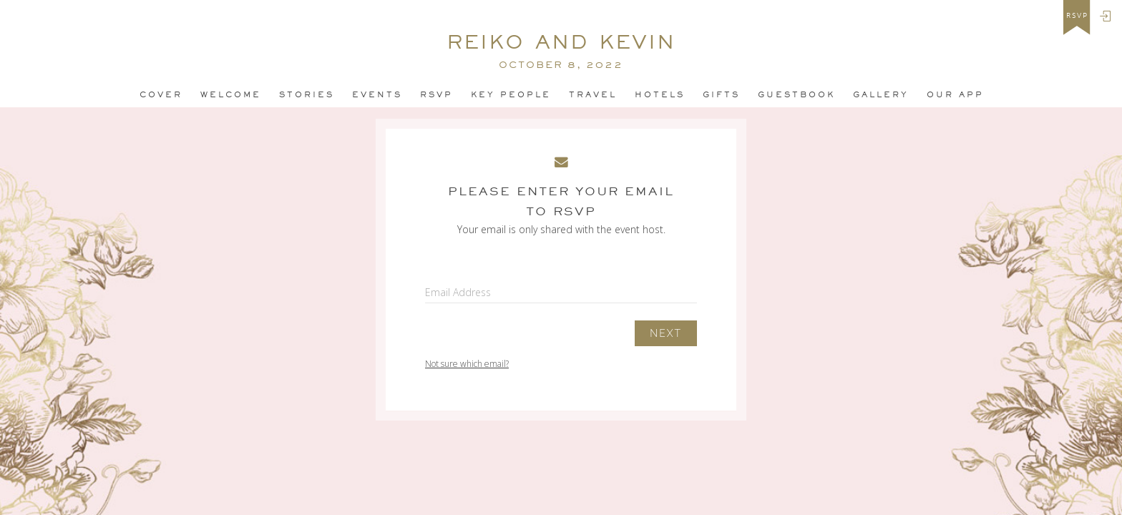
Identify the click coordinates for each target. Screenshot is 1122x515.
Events (377, 94)
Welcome (230, 94)
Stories (306, 94)
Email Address (458, 292)
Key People (511, 94)
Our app (955, 94)
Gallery (881, 94)
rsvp (1077, 15)
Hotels (660, 94)
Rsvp (436, 94)
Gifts (721, 94)
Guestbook (796, 94)
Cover (161, 94)
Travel (593, 94)
